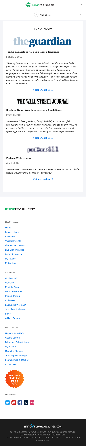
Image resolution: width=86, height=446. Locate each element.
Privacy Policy (44, 435)
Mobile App (10, 263)
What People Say (13, 291)
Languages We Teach (15, 305)
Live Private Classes (15, 245)
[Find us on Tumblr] (26, 402)
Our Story (9, 282)
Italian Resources (13, 254)
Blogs (8, 314)
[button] (81, 5)
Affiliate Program (13, 318)
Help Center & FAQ (14, 333)
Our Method (11, 278)
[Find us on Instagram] (32, 402)
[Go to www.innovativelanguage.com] (43, 426)
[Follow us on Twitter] (7, 402)
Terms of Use (59, 435)
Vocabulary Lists (13, 241)
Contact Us (10, 364)
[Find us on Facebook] (19, 402)
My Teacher (10, 258)
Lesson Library (12, 232)
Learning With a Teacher (17, 360)
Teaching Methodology (16, 355)
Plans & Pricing (12, 296)
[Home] (40, 7)
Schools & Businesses (16, 309)
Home (8, 227)
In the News (11, 300)
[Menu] (5, 5)
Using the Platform (14, 351)
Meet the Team (12, 287)
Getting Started (12, 338)
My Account (10, 346)
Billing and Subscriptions (17, 342)
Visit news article (41, 90)
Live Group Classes (14, 250)
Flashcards (10, 236)
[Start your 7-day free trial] (14, 379)
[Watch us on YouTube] (13, 402)
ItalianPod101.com (28, 435)
